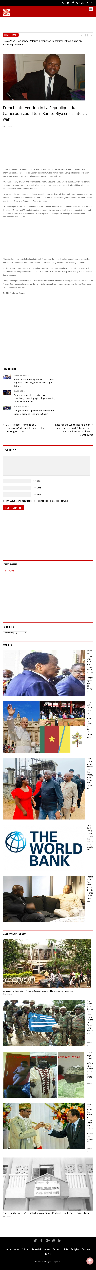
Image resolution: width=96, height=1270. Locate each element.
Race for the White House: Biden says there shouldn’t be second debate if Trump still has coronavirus (74, 429)
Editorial (36, 1249)
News (16, 1249)
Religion (75, 1249)
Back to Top (89, 1261)
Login (48, 1253)
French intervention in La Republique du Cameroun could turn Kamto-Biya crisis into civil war (46, 113)
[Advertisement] (48, 24)
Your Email (37, 487)
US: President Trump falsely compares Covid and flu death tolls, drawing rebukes (23, 428)
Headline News (20, 407)
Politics (26, 1249)
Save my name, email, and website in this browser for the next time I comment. (37, 500)
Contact (86, 1249)
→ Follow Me (8, 571)
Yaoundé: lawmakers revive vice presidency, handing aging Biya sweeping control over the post (35, 398)
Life (66, 1249)
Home (8, 1249)
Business (57, 1249)
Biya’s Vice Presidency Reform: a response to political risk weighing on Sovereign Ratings (34, 382)
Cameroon (19, 391)
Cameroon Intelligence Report (46, 1262)
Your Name (37, 480)
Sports (47, 1249)
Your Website (38, 494)
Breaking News (20, 375)
